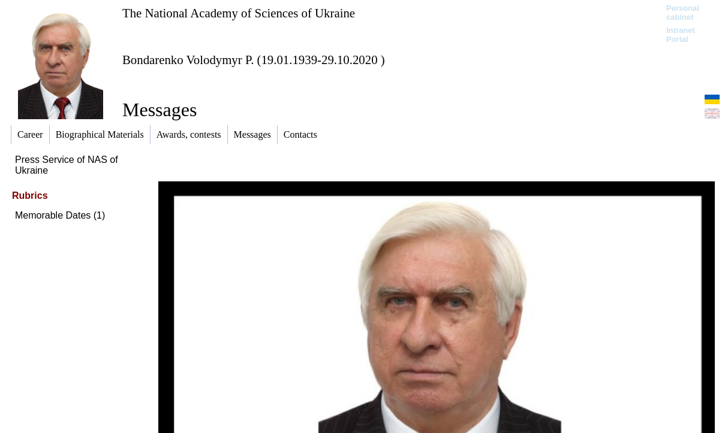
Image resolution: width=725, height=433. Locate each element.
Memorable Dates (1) (60, 215)
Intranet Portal (680, 35)
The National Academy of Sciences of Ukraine (238, 13)
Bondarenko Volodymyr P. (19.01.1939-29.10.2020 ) (253, 59)
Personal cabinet (682, 13)
